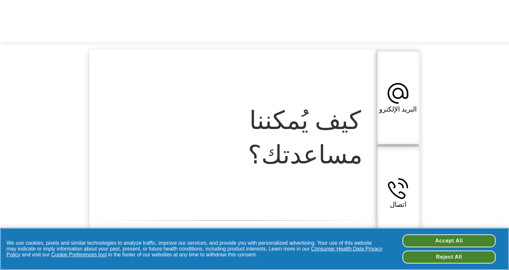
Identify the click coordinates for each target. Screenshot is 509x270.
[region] (254, 249)
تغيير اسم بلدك (284, 9)
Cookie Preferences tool (79, 254)
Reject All (449, 257)
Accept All (449, 240)
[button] (398, 97)
